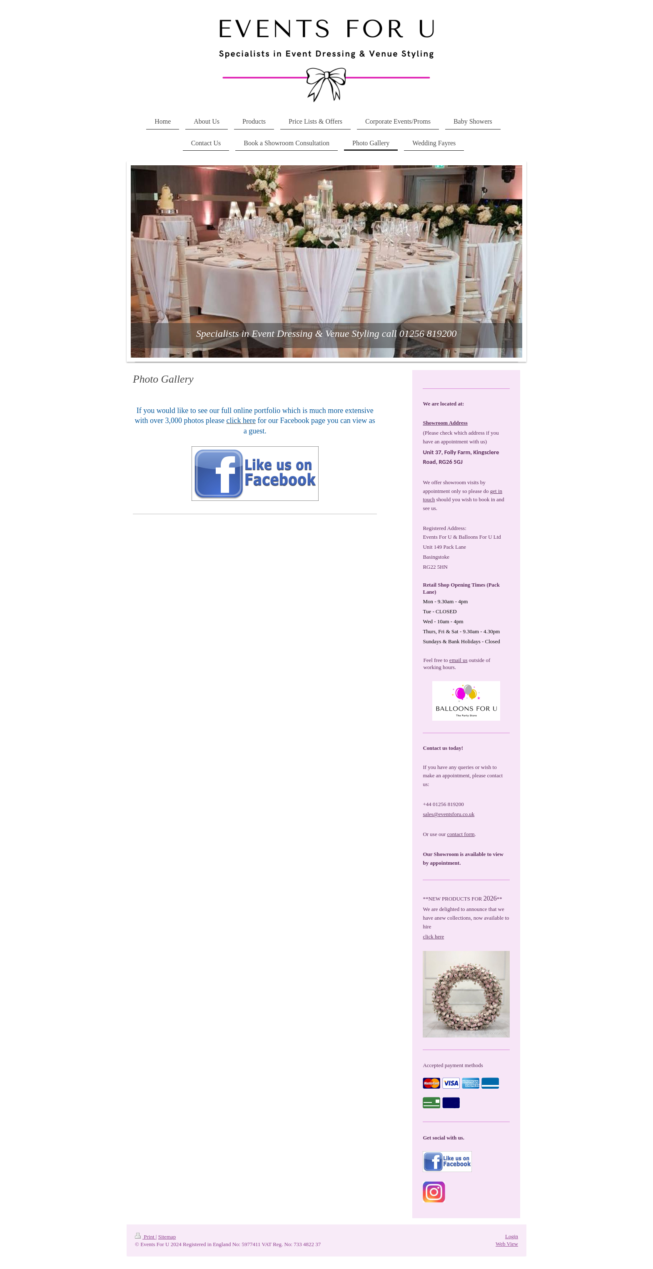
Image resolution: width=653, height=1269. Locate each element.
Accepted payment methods (453, 1065)
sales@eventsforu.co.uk (448, 814)
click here (433, 936)
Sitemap (167, 1237)
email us (458, 660)
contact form (461, 834)
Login (511, 1236)
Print (145, 1237)
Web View (507, 1244)
